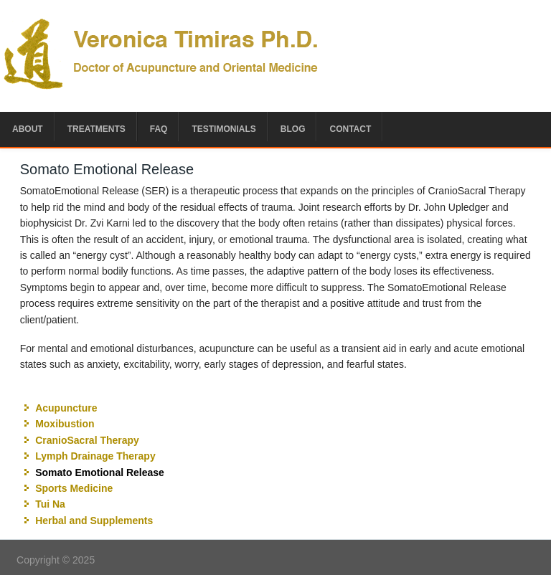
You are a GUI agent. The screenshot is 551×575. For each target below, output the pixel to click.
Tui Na (50, 504)
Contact (350, 129)
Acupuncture (66, 408)
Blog (293, 129)
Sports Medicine (74, 488)
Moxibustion (64, 423)
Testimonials (223, 129)
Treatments (96, 129)
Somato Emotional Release (99, 472)
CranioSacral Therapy (87, 440)
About (27, 129)
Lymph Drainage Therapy (95, 456)
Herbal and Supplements (94, 520)
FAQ (159, 129)
